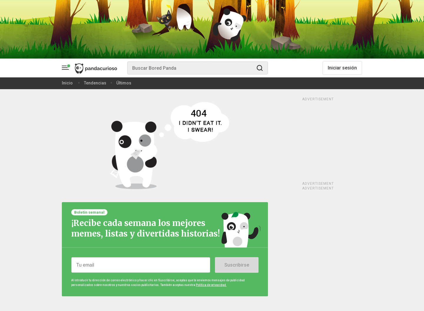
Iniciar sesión (342, 68)
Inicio (67, 83)
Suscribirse (236, 265)
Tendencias (95, 83)
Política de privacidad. (211, 285)
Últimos (123, 83)
